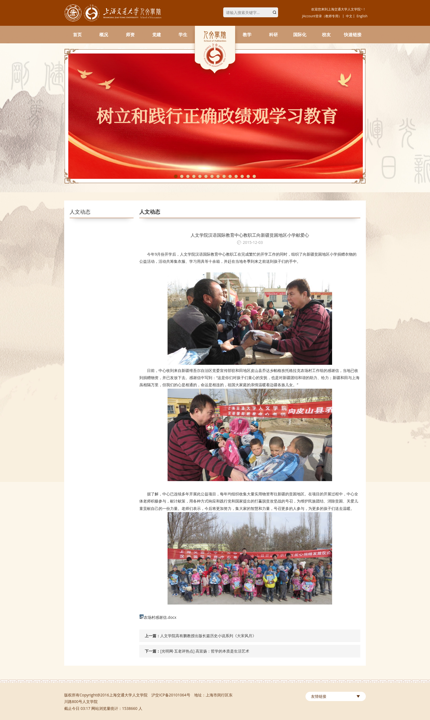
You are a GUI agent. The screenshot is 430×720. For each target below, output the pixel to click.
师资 (130, 35)
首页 (77, 35)
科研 (273, 35)
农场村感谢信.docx (160, 617)
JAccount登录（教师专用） (322, 16)
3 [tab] (187, 176)
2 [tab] (181, 176)
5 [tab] (200, 176)
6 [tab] (206, 176)
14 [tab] (254, 176)
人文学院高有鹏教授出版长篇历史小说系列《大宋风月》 (208, 635)
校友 (326, 35)
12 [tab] (242, 176)
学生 (183, 35)
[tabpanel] (215, 116)
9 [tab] (224, 176)
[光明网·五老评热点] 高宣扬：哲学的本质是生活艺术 (204, 651)
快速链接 (352, 35)
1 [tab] (175, 176)
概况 (103, 35)
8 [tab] (218, 176)
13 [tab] (248, 176)
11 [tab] (236, 176)
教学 (247, 35)
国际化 (299, 35)
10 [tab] (230, 176)
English (362, 16)
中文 (349, 16)
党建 (156, 35)
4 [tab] (194, 176)
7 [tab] (212, 176)
